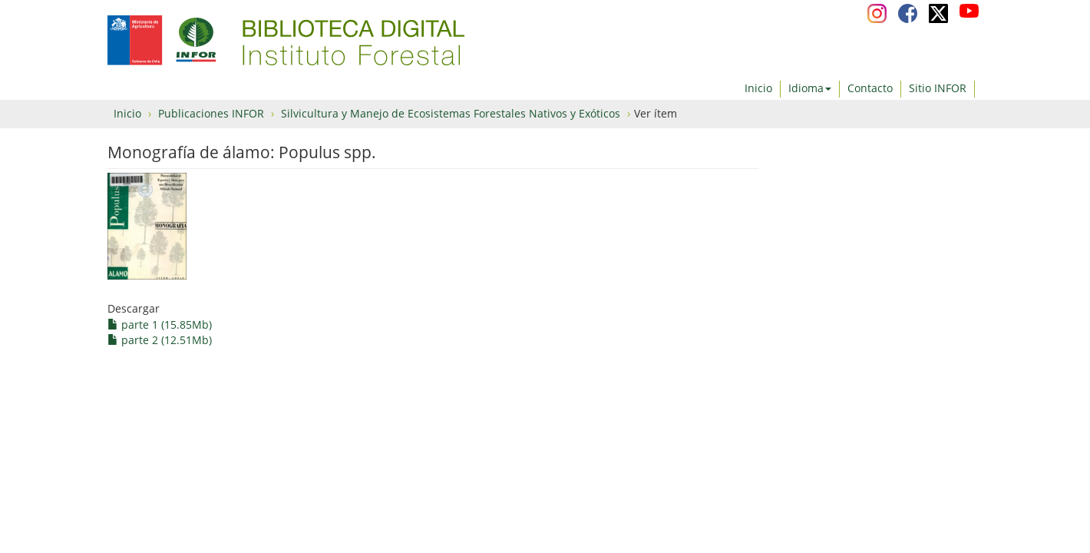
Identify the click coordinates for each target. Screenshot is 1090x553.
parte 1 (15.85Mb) (159, 324)
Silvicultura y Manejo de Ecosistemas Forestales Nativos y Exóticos (450, 113)
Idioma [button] (809, 88)
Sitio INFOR (937, 88)
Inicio (758, 88)
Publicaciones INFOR (211, 113)
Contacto (870, 88)
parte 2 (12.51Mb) (159, 340)
